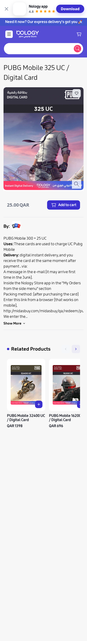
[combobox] (38, 30)
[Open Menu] (9, 16)
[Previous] (65, 331)
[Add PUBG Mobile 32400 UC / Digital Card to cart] (38, 386)
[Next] (76, 331)
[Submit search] (77, 30)
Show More (14, 305)
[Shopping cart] (79, 16)
